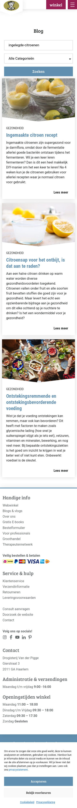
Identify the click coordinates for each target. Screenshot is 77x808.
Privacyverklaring (45, 802)
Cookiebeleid (27, 802)
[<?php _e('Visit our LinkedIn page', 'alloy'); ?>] (24, 638)
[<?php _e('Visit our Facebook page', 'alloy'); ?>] (11, 638)
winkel (56, 5)
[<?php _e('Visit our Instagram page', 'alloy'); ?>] (5, 638)
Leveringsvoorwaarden (19, 598)
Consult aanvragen (16, 609)
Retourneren (12, 592)
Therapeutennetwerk (18, 544)
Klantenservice (13, 581)
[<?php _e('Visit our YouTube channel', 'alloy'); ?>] (17, 638)
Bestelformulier (14, 528)
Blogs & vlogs (12, 511)
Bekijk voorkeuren (38, 793)
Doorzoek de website (18, 615)
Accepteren (38, 781)
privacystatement (18, 769)
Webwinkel (10, 505)
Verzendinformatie (16, 587)
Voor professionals (16, 533)
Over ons (9, 516)
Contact (8, 620)
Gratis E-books (13, 522)
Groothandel (12, 539)
